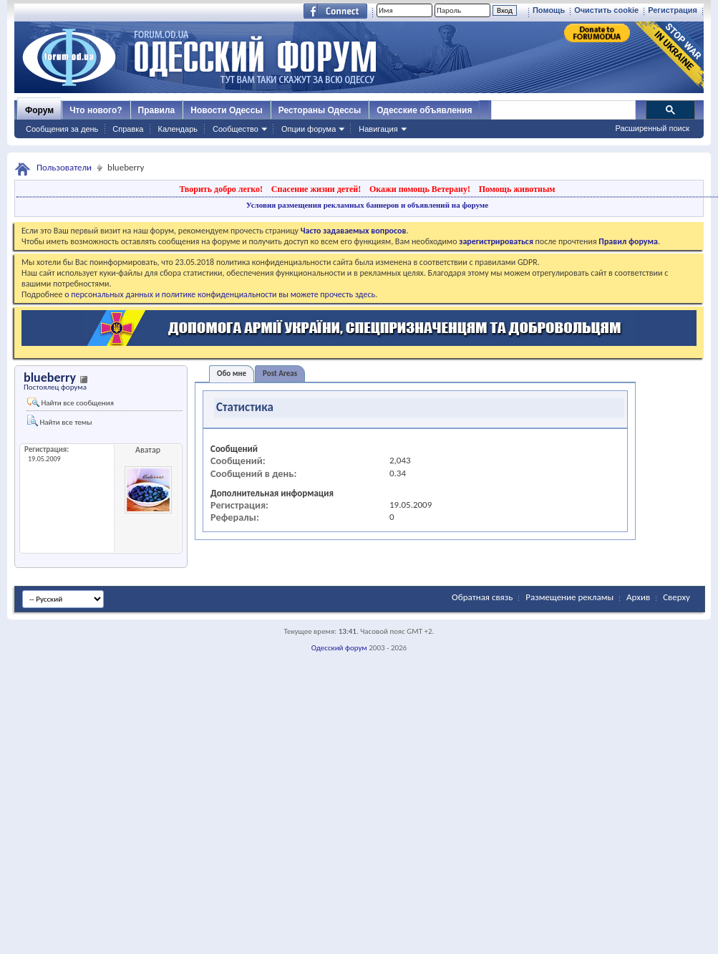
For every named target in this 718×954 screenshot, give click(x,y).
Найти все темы (59, 421)
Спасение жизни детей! (316, 189)
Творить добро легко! (221, 189)
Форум (39, 110)
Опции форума (308, 129)
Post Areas (280, 373)
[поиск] (562, 110)
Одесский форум (339, 647)
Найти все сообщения (70, 403)
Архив (638, 597)
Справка (127, 129)
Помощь (549, 10)
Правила (156, 110)
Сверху (676, 597)
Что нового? (95, 110)
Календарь (177, 129)
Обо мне (231, 373)
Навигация (378, 129)
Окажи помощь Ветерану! (419, 189)
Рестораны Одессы (320, 110)
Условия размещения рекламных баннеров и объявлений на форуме (367, 205)
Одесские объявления (424, 110)
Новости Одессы (226, 110)
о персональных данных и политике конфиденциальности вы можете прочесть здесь (219, 294)
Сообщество (235, 129)
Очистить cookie (606, 10)
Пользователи (64, 167)
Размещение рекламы (569, 597)
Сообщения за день (62, 129)
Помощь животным (517, 189)
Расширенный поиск (652, 128)
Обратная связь (482, 597)
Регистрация (672, 10)
